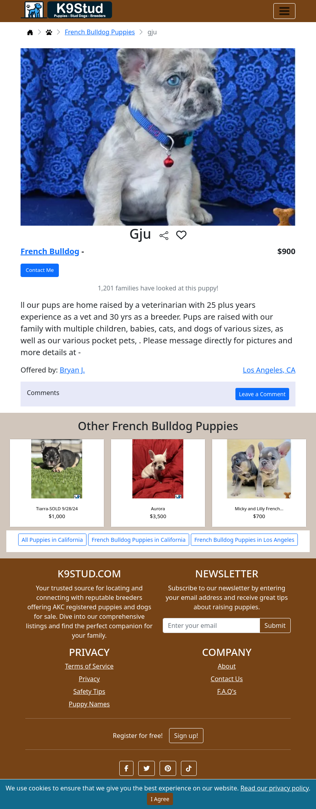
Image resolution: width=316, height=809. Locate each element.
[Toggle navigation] (284, 11)
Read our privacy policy (275, 788)
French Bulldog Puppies (100, 32)
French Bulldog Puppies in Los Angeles (244, 539)
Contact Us (227, 678)
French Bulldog (50, 251)
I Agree (159, 799)
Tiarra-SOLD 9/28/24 (57, 508)
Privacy (89, 678)
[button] (126, 768)
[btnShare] (164, 235)
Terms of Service (89, 666)
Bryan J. (72, 370)
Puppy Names (89, 704)
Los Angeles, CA (269, 370)
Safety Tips (89, 691)
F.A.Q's (227, 691)
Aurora (158, 508)
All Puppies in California (52, 539)
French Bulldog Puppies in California (139, 539)
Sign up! (186, 735)
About (226, 666)
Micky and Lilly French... (259, 508)
